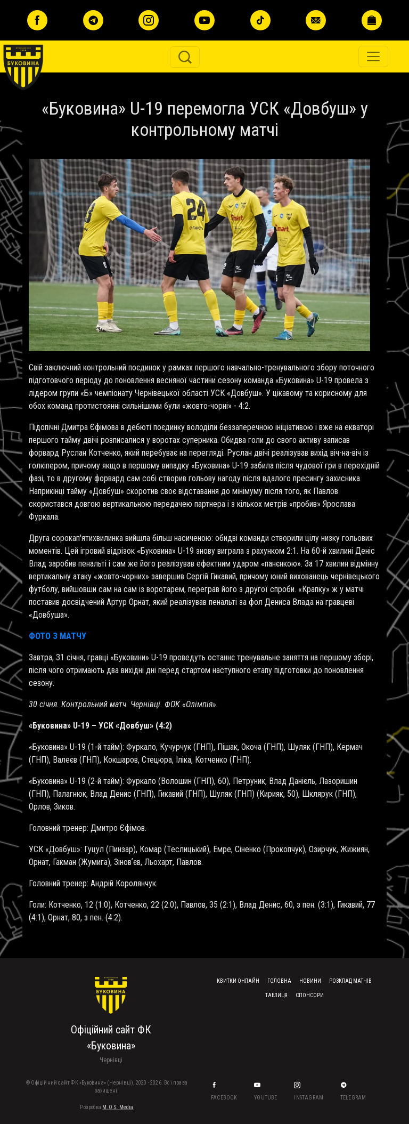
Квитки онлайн (238, 981)
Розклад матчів (350, 981)
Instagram (309, 1098)
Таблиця (276, 995)
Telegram (353, 1098)
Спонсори (310, 995)
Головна (279, 981)
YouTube (266, 1098)
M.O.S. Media (117, 1107)
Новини (310, 981)
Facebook (225, 1098)
